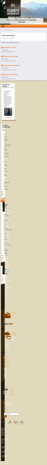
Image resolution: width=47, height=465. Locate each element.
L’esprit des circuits (6, 283)
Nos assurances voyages (7, 298)
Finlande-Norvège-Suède (7, 232)
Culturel (7, 262)
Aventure (7, 265)
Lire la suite (8, 51)
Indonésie (7, 219)
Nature (6, 257)
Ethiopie (7, 240)
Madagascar (7, 241)
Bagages (7, 348)
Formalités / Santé (9, 47)
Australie (7, 214)
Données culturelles (10, 74)
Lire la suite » (9, 117)
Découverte (7, 264)
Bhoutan (7, 226)
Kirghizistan (7, 234)
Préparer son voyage (10, 56)
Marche (7, 261)
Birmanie (7, 225)
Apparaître (3, 435)
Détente (7, 267)
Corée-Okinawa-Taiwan (7, 217)
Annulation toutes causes (14, 339)
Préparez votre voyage (7, 275)
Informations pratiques (11, 65)
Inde (6, 247)
